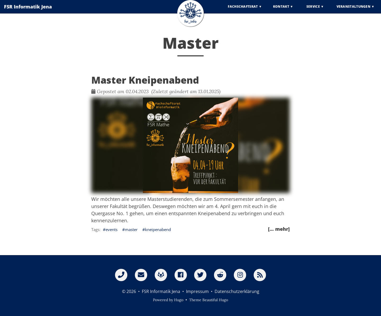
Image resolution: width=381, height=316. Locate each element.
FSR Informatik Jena (28, 10)
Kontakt (281, 10)
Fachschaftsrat (243, 10)
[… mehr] (279, 229)
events (111, 229)
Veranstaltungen (354, 10)
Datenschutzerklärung (237, 291)
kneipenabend (158, 229)
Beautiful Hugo (215, 299)
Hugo (178, 299)
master (131, 229)
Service (313, 10)
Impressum (197, 291)
